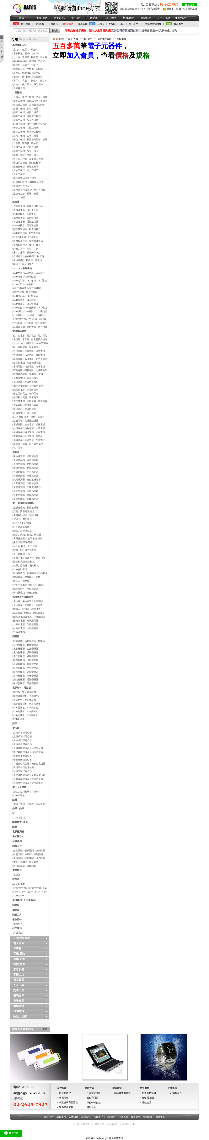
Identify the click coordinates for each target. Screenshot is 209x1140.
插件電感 (40, 424)
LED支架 (17, 284)
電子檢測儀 (18, 831)
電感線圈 (18, 424)
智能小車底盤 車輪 (22, 585)
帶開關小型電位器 (22, 756)
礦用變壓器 (32, 656)
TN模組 (33, 319)
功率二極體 (32, 135)
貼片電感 (29, 428)
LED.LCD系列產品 (22, 268)
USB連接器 (19, 225)
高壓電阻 (18, 358)
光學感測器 (32, 468)
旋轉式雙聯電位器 (22, 740)
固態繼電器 (19, 620)
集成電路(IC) (19, 45)
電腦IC (16, 76)
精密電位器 (37, 752)
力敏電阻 (18, 355)
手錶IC (34, 65)
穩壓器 (41, 641)
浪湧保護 (35, 609)
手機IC (112, 24)
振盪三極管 (32, 155)
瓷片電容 (18, 447)
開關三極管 (35, 162)
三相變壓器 (19, 644)
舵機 (38, 577)
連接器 (15, 201)
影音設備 (18, 969)
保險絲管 (26, 601)
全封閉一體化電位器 (23, 767)
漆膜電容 (18, 409)
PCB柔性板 (19, 715)
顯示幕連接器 (20, 229)
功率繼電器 (19, 624)
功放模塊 (43, 573)
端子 (42, 206)
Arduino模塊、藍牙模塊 (25, 546)
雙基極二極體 (34, 131)
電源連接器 (32, 217)
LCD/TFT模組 (20, 319)
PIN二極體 (32, 124)
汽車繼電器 (32, 628)
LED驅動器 (30, 276)
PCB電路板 (34, 703)
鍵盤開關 (18, 854)
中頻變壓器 (19, 683)
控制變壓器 (32, 660)
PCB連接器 (19, 214)
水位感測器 (32, 588)
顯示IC (36, 72)
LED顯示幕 (19, 296)
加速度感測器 (34, 487)
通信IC (16, 49)
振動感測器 (19, 499)
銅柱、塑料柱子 (21, 791)
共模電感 (18, 428)
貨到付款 (91, 1107)
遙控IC (39, 69)
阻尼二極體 (19, 131)
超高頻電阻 (19, 362)
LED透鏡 (42, 280)
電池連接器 (32, 225)
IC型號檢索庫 (21, 938)
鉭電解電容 (37, 386)
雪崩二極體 (19, 128)
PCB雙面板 (19, 707)
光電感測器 (19, 464)
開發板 (15, 905)
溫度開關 (38, 601)
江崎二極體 (32, 128)
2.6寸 (16, 892)
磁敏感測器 (19, 468)
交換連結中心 (176, 1093)
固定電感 (40, 432)
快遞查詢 (123, 1117)
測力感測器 (32, 471)
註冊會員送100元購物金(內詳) (159, 30)
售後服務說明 (149, 1093)
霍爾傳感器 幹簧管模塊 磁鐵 (27, 538)
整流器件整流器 (21, 186)
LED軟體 (28, 284)
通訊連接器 (32, 221)
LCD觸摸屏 (40, 323)
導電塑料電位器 (21, 783)
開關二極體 (32, 193)
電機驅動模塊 (20, 515)
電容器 (25, 339)
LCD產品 (29, 272)
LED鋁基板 (19, 795)
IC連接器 (31, 214)
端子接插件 (28, 264)
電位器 (15, 728)
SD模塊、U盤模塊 (22, 519)
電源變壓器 (19, 648)
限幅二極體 (32, 101)
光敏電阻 (29, 351)
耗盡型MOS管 (20, 182)
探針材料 (36, 791)
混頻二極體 (19, 120)
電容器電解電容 (21, 386)
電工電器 (18, 979)
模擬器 (34, 57)
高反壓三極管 (36, 158)
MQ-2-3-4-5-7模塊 (22, 523)
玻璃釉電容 (30, 409)
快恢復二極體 (20, 104)
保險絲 (16, 601)
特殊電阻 (40, 366)
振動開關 (40, 850)
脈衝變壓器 (32, 664)
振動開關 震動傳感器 (24, 542)
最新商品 (178, 24)
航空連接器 (35, 229)
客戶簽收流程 (66, 1107)
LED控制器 (19, 280)
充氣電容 (18, 405)
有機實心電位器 (21, 763)
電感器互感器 (31, 420)
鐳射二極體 (19, 108)
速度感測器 (19, 487)
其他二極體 (19, 151)
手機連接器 (19, 210)
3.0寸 (30, 892)
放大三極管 (32, 151)
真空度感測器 (34, 479)
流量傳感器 (19, 460)
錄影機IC (26, 72)
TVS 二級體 (19, 197)
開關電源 (18, 641)
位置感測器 (19, 483)
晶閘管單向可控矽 (22, 189)
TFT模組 (40, 315)
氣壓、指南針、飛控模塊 (26, 565)
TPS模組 (17, 323)
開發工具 (17, 914)
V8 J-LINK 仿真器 (22, 343)
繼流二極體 (19, 139)
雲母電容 (33, 397)
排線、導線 (19, 804)
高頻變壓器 (30, 641)
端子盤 (40, 256)
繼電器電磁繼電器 (22, 616)
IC (13, 813)
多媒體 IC (27, 84)
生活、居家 (20, 1016)
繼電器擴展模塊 (39, 339)
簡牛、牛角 (32, 248)
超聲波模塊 (32, 507)
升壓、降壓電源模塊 (23, 511)
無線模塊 (33, 515)
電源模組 (18, 53)
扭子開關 (40, 858)
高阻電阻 (29, 355)
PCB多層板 (32, 711)
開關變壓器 (19, 660)
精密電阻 (29, 366)
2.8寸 (23, 892)
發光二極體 (32, 292)
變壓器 (15, 636)
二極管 (100, 24)
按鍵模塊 (29, 577)
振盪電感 (18, 432)
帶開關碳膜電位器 (22, 759)
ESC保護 (17, 613)
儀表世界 (18, 995)
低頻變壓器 (32, 683)
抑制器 (25, 609)
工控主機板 (163, 17)
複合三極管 (32, 170)
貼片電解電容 (36, 443)
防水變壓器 (19, 671)
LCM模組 (29, 315)
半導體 (17, 948)
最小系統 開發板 (21, 554)
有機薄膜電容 (31, 405)
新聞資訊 (85, 1117)
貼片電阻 (42, 335)
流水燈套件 (19, 588)
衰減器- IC (39, 84)
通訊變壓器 (32, 679)
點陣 (14, 723)
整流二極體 (41, 97)
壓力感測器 (19, 456)
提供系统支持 (116, 1138)
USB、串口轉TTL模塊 (24, 550)
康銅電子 (29, 440)
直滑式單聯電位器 (22, 736)
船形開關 (38, 854)
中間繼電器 (39, 616)
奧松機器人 (18, 836)
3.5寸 (44, 892)
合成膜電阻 (41, 370)
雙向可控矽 (39, 189)
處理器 (32, 61)
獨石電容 (31, 413)
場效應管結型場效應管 (24, 178)
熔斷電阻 (40, 355)
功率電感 (40, 428)
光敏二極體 (32, 147)
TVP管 (42, 124)
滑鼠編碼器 (19, 866)
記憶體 (25, 57)
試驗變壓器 (32, 652)
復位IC (34, 80)
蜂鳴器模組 (19, 592)
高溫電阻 (29, 358)
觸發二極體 (32, 108)
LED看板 (31, 300)
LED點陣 (28, 311)
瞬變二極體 (32, 112)
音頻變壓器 (32, 648)
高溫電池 (18, 932)
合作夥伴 (98, 1117)
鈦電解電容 (32, 389)
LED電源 (18, 1011)
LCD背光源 (19, 327)
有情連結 (110, 1117)
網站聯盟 (148, 1117)
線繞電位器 (37, 779)
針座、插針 (19, 248)
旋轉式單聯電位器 (22, 732)
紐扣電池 (17, 928)
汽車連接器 (19, 206)
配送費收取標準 (122, 1093)
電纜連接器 (19, 217)
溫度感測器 (32, 456)
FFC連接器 (34, 233)
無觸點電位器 (38, 763)
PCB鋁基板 (19, 719)
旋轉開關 (18, 858)
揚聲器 (16, 874)
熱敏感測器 (32, 464)
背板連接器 (19, 221)
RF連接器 (33, 237)
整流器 (43, 101)
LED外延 (17, 276)
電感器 (39, 436)
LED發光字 (19, 303)
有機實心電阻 (20, 374)
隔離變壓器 (32, 675)
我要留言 (135, 1117)
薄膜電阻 (18, 382)
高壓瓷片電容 (20, 443)
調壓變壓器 (32, 671)
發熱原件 (17, 919)
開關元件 (17, 846)
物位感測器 (32, 491)
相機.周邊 (128, 17)
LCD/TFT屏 (18, 883)
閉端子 (16, 264)
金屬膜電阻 (19, 378)
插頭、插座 (35, 244)
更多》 (46, 1029)
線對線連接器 (36, 241)
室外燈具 (42, 327)
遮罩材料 (18, 699)
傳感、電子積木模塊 (23, 557)
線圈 (14, 826)
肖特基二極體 (34, 116)
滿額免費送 (67, 24)
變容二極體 (19, 112)
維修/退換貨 (148, 1097)
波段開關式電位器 (22, 771)
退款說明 (146, 1102)
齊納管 (34, 143)
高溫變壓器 (19, 664)
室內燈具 (111, 17)
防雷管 (16, 609)
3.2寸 (37, 892)
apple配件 (180, 17)
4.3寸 (16, 896)
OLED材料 (18, 292)
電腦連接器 (32, 206)
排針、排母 (19, 252)
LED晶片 (40, 272)
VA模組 (43, 319)
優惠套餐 (82, 24)
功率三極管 (19, 155)
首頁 (21, 17)
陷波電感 (29, 432)
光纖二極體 (19, 147)
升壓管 (16, 143)
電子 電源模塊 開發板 (23, 503)
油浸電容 (18, 420)
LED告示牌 (32, 303)
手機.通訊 (19, 953)
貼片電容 (31, 335)
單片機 (43, 57)
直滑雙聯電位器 (21, 748)
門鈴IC (41, 61)
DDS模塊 (18, 577)
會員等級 (63, 1097)
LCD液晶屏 (41, 311)
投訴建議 (192, 8)
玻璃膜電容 (19, 413)
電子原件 (76, 17)
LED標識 (17, 307)
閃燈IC (16, 65)
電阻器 (16, 339)
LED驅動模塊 (20, 569)
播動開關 (29, 850)
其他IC (16, 84)
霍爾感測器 (32, 499)
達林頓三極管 (20, 158)
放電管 (39, 605)
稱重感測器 (19, 475)
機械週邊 (18, 1006)
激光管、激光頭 (21, 581)
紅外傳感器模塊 (21, 527)
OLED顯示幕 (19, 288)
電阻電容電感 (19, 331)
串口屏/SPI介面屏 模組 (24, 900)
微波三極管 (19, 166)
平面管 (25, 143)
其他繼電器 (19, 632)
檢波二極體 (19, 101)
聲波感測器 (19, 495)
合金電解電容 (20, 393)
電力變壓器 (19, 652)
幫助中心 (180, 8)
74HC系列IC (19, 817)
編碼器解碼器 (20, 61)
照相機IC (26, 76)
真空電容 (42, 401)
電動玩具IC (19, 69)
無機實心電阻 (36, 374)
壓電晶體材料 (20, 696)
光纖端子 (18, 256)
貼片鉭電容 (19, 335)
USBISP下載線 (40, 343)
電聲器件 (17, 870)
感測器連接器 (20, 233)
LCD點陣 (18, 315)
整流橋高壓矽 (34, 139)
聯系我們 (61, 1117)
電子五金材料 (20, 703)
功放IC (25, 80)
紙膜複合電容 (20, 397)
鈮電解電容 (19, 389)
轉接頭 (38, 260)
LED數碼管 (32, 296)
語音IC (16, 72)
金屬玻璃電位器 (21, 779)
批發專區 (18, 1000)
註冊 (157, 8)
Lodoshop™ (102, 1138)
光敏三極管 (19, 170)
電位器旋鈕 (37, 783)
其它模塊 (39, 585)
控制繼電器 (19, 628)
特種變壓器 (19, 668)
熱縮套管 (40, 804)
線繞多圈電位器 (21, 752)
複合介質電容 (38, 416)
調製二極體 (19, 116)
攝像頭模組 (32, 592)
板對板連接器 (20, 241)
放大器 (16, 57)
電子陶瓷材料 (29, 692)
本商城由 (90, 1138)
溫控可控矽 (19, 193)
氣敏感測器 (32, 475)
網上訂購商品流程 (68, 1102)
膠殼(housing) (33, 252)
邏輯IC (27, 53)
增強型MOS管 (36, 182)
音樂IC (94, 17)
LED (122, 24)
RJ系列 (28, 854)
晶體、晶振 (18, 808)
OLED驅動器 (34, 288)
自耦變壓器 (19, 675)
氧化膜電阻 (32, 378)
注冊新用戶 (65, 1093)
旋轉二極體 (19, 135)
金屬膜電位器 (38, 775)
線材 (14, 799)
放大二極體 (32, 120)
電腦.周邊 (42, 17)
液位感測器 (32, 460)
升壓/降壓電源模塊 (151, 24)
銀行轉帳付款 (94, 1102)
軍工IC (16, 80)
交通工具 (18, 990)
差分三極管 (19, 174)
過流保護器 (39, 613)
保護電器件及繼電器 (22, 597)
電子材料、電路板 (21, 687)
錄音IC (43, 80)
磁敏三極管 (32, 166)
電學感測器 (32, 495)
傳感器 (15, 452)
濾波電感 (29, 424)
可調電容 (40, 440)
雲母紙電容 (19, 401)
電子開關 (33, 862)
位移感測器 (32, 483)
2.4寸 (45, 888)
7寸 (22, 896)
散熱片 (15, 879)
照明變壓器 (32, 668)
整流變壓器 (32, 644)
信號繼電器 (32, 624)
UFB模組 (28, 323)
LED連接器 (32, 210)
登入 (150, 8)
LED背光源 (30, 307)
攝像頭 (15, 910)
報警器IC (38, 76)
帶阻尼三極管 (20, 162)
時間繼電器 (32, 620)
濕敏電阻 (40, 351)
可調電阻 (18, 370)
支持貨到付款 (124, 30)
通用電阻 (18, 351)
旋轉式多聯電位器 (22, 744)
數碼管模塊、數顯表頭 (24, 573)
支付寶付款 (92, 1097)
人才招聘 (73, 1117)
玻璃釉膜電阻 (31, 382)
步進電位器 (37, 748)
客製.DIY (18, 974)
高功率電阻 (41, 358)
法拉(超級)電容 (21, 416)
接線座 (29, 260)
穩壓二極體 (28, 97)
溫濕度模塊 (19, 507)
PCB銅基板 (32, 707)
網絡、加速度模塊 (22, 530)
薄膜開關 (31, 866)
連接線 (30, 804)
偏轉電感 (18, 440)
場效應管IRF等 (20, 822)
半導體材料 (35, 696)
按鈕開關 (29, 858)
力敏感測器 (19, 471)
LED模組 (42, 307)
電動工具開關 (20, 862)
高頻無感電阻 (34, 362)
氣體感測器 (19, 479)
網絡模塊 (40, 557)
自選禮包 (53, 24)
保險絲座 (18, 605)
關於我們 (48, 1117)
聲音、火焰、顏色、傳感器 (27, 534)
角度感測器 (19, 491)
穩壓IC (25, 49)
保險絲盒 (29, 605)
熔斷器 (27, 613)
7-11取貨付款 (93, 1093)
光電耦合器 (19, 88)
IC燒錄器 (17, 841)
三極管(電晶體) (37, 104)
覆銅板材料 (30, 699)
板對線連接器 (20, 244)
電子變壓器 (19, 656)
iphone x (146, 17)
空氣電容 (31, 401)
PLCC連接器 (19, 237)
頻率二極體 (19, 124)
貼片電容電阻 (20, 347)
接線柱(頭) (29, 256)
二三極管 (17, 92)
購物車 (170, 8)
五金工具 (18, 985)
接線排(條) (18, 260)
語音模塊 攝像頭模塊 (24, 561)
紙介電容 (33, 393)
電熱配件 (18, 924)
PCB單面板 (32, 715)
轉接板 (16, 692)
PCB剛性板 (19, 711)
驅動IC (34, 49)
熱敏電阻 (33, 347)
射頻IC (36, 53)
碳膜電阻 (29, 370)
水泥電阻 (18, 366)
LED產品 (17, 272)
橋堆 (45, 139)
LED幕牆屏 (19, 300)
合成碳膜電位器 (21, 775)
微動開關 (18, 850)
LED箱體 (31, 280)
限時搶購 (25, 24)
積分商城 (39, 24)
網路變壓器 (19, 679)
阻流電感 (29, 436)
